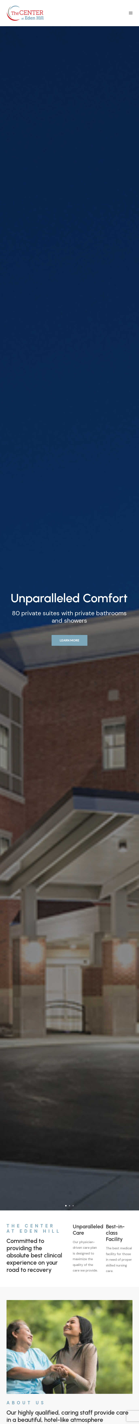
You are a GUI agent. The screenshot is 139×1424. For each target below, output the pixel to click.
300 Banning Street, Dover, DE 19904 (29, 1228)
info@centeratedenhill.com (24, 1380)
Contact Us (69, 1310)
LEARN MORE (69, 91)
